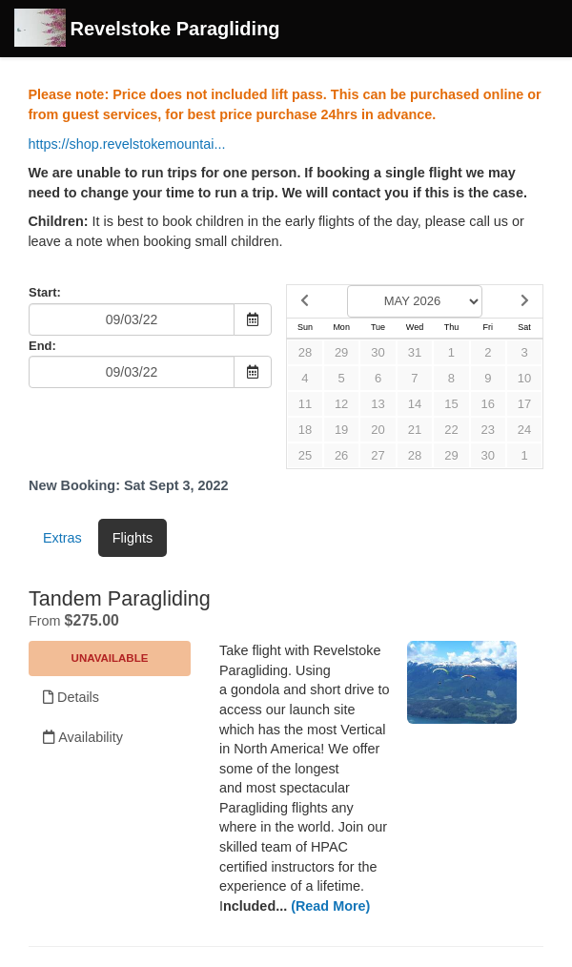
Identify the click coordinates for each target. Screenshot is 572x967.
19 (341, 429)
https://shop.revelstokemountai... (126, 144)
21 (414, 429)
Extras (62, 537)
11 (305, 404)
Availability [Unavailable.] (83, 737)
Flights (132, 537)
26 (341, 455)
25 (305, 455)
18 (305, 429)
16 (488, 404)
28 (305, 352)
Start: (45, 292)
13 (377, 404)
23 (488, 429)
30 (377, 352)
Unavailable (110, 658)
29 (341, 352)
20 (377, 429)
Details (71, 697)
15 (451, 404)
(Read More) (330, 906)
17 (524, 404)
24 (524, 429)
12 (341, 404)
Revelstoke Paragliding (147, 30)
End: (42, 346)
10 (524, 378)
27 (377, 455)
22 (451, 429)
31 (414, 352)
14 (414, 404)
